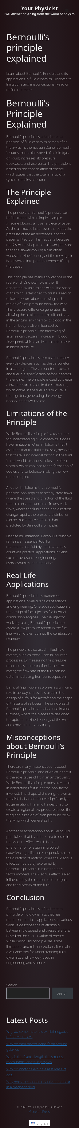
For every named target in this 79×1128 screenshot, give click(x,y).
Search (11, 984)
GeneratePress (39, 1111)
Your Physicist (39, 8)
